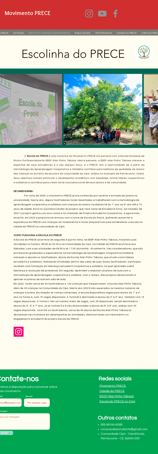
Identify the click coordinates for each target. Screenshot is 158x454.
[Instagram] (89, 13)
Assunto (29, 396)
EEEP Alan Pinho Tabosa (116, 396)
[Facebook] (115, 13)
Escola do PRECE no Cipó (117, 401)
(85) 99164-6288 (111, 424)
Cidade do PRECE (112, 391)
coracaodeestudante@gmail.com (124, 429)
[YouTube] (102, 13)
